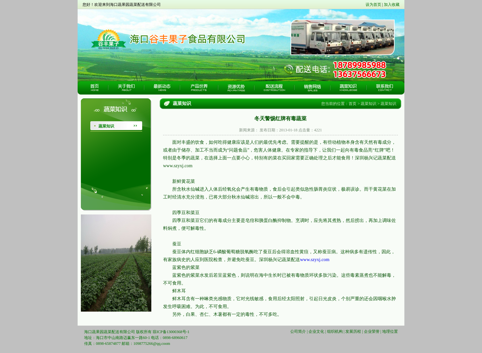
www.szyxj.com (314, 259)
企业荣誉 (372, 331)
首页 (352, 103)
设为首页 (373, 4)
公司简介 (298, 331)
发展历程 (353, 331)
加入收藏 (391, 4)
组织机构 (335, 331)
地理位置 (390, 331)
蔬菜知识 (106, 126)
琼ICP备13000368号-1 (171, 332)
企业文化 (316, 331)
